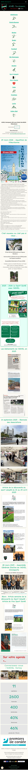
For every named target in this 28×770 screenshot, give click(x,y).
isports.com (22, 133)
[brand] (6, 2)
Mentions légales (14, 765)
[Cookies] (2, 768)
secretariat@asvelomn (15, 133)
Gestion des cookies (14, 768)
